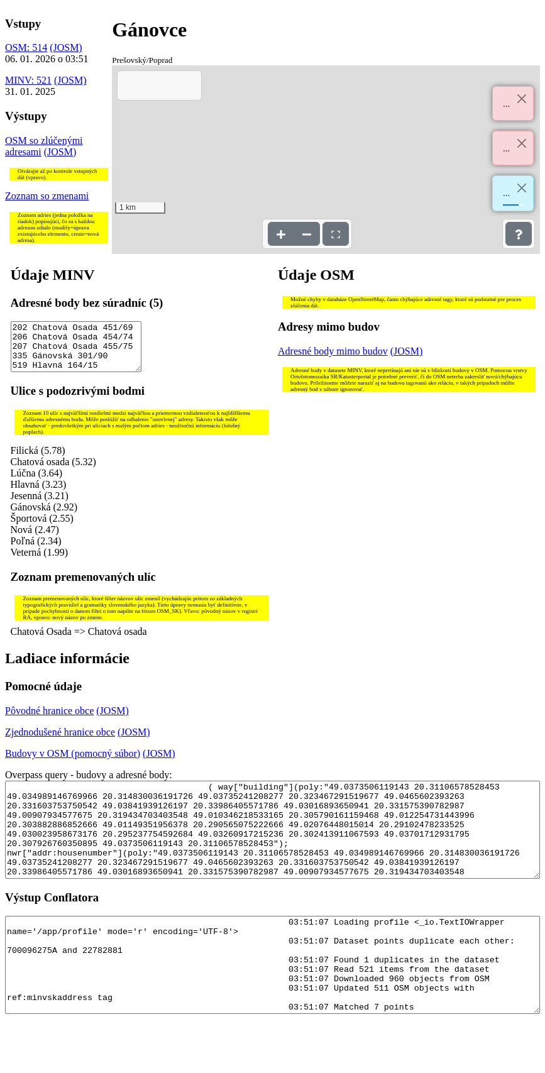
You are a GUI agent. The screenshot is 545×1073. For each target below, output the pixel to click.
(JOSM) (66, 47)
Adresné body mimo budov (333, 351)
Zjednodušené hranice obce (60, 741)
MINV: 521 (28, 80)
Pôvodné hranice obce (49, 720)
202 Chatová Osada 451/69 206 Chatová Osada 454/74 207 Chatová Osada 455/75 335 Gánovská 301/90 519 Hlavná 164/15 (76, 351)
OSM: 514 (26, 47)
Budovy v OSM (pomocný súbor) (72, 762)
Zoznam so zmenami (47, 195)
